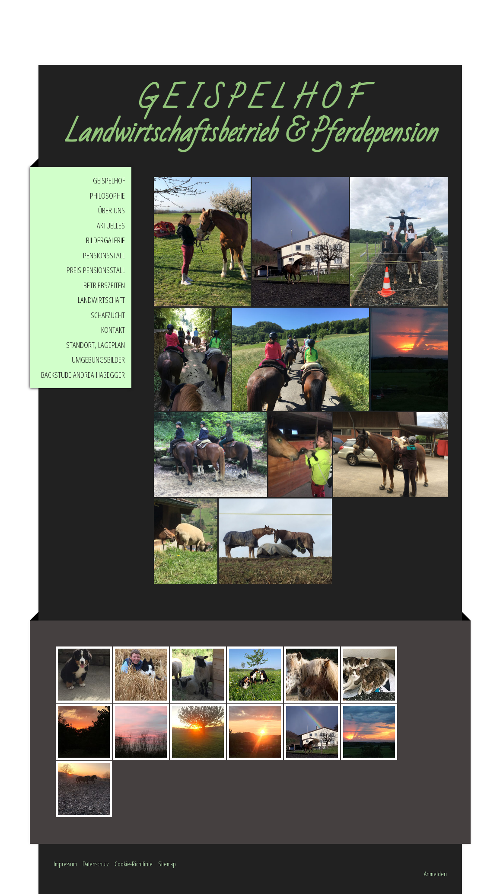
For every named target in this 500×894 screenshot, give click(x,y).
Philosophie (107, 195)
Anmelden (435, 873)
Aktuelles (111, 225)
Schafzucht (108, 315)
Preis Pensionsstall (96, 270)
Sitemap (167, 863)
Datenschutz (96, 863)
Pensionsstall (104, 255)
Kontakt (113, 329)
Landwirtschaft (101, 300)
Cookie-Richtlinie (134, 863)
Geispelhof (109, 180)
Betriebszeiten (104, 285)
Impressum (65, 863)
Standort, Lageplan (95, 345)
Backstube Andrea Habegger (83, 374)
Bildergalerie (105, 240)
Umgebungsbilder (98, 359)
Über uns (111, 210)
